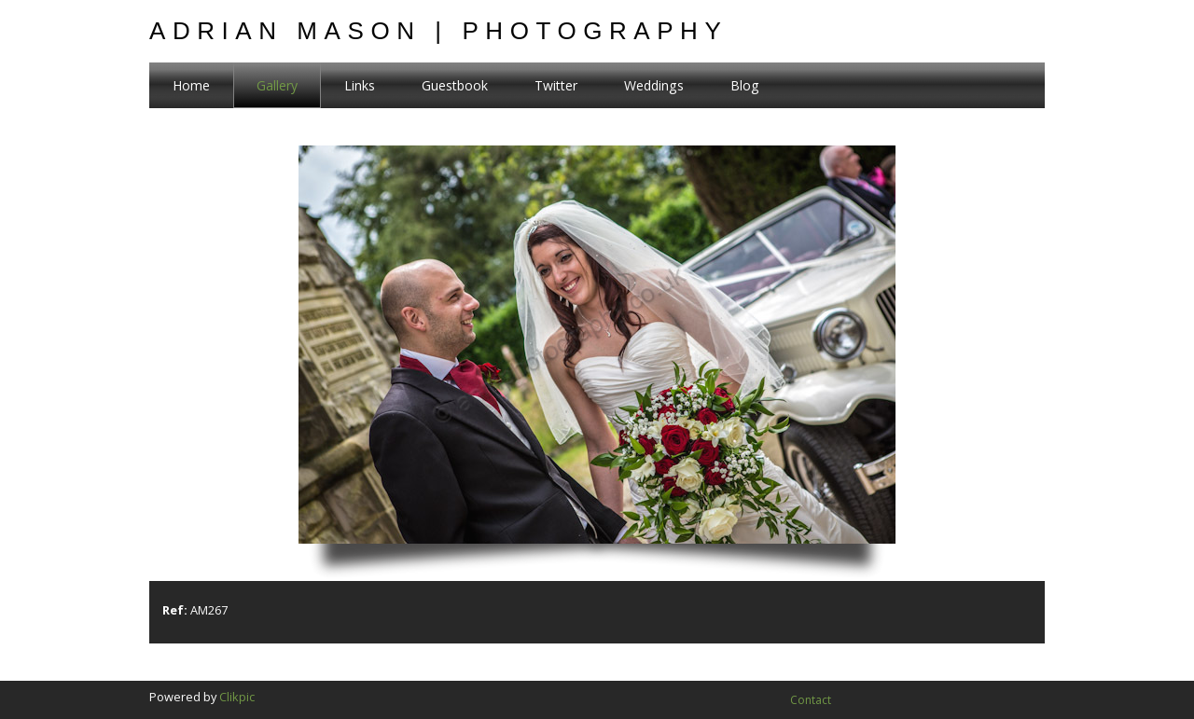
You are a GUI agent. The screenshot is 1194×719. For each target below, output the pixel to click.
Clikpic (237, 696)
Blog (744, 85)
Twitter (556, 85)
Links (359, 85)
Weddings (654, 85)
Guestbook (455, 85)
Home (191, 85)
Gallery (277, 85)
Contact (810, 700)
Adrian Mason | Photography (438, 31)
